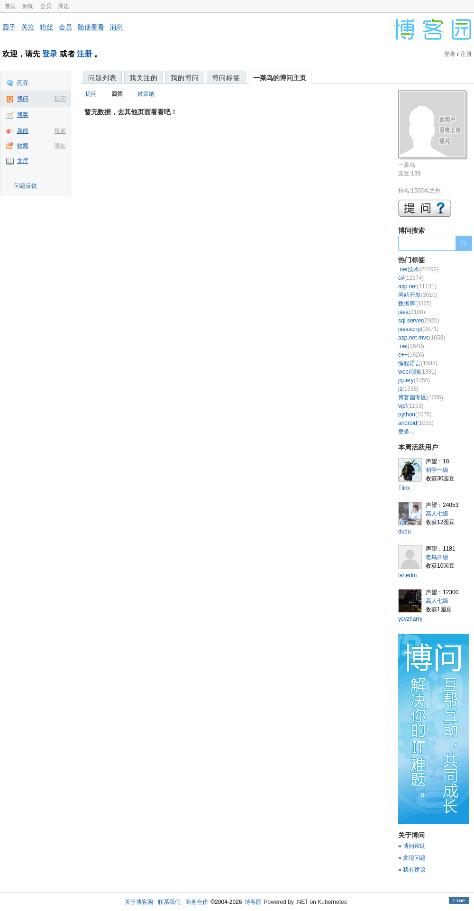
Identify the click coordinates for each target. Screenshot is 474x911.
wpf (410, 406)
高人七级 (437, 513)
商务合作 (196, 902)
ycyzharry (410, 619)
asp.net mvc (421, 337)
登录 (49, 54)
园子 (9, 27)
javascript (418, 329)
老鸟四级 (437, 557)
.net (411, 346)
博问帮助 (414, 846)
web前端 (417, 371)
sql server (418, 320)
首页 (10, 6)
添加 (60, 145)
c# (411, 278)
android (416, 423)
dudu (404, 531)
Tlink (404, 488)
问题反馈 (25, 186)
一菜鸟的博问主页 (279, 78)
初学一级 (437, 470)
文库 (22, 160)
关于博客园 (139, 902)
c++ (411, 354)
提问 (60, 98)
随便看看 (91, 27)
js (408, 389)
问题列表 (102, 78)
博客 (22, 114)
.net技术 (418, 269)
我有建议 (414, 869)
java (411, 312)
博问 (22, 98)
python (415, 414)
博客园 (253, 902)
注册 (84, 54)
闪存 (22, 82)
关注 (28, 27)
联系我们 (169, 902)
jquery (414, 380)
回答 (117, 94)
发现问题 (414, 858)
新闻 (28, 6)
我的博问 (185, 78)
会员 (46, 6)
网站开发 (418, 295)
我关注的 (143, 78)
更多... (406, 431)
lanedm (407, 575)
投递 (60, 131)
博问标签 (226, 78)
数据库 (415, 303)
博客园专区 (420, 397)
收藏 (22, 145)
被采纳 (146, 94)
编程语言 (418, 363)
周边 (63, 6)
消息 (116, 27)
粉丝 (46, 27)
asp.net (417, 286)
